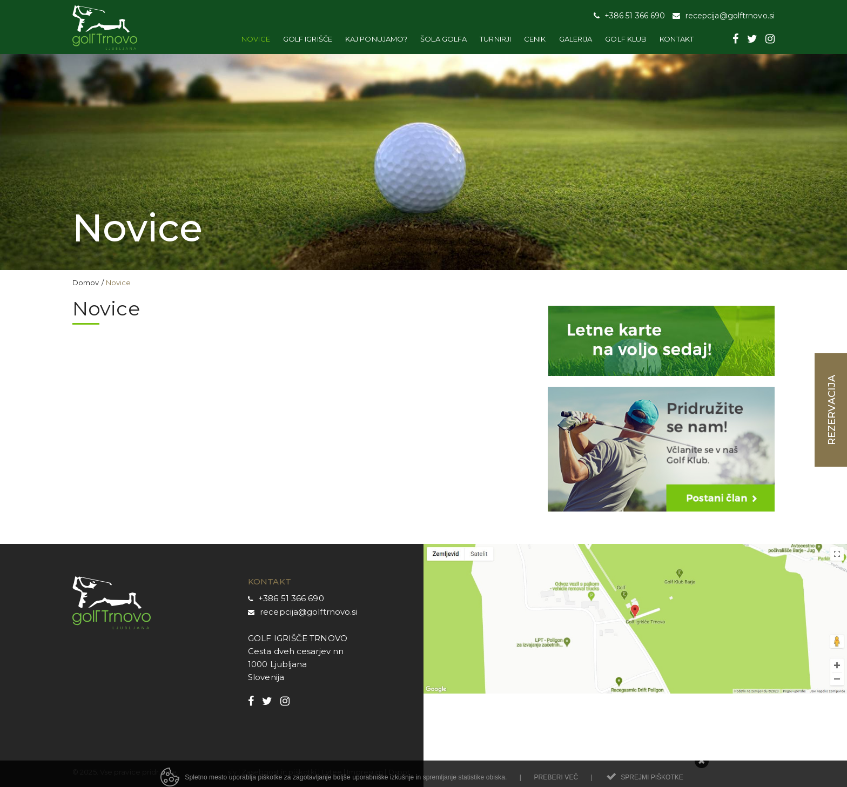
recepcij (276, 612)
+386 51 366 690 (291, 598)
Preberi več (556, 782)
